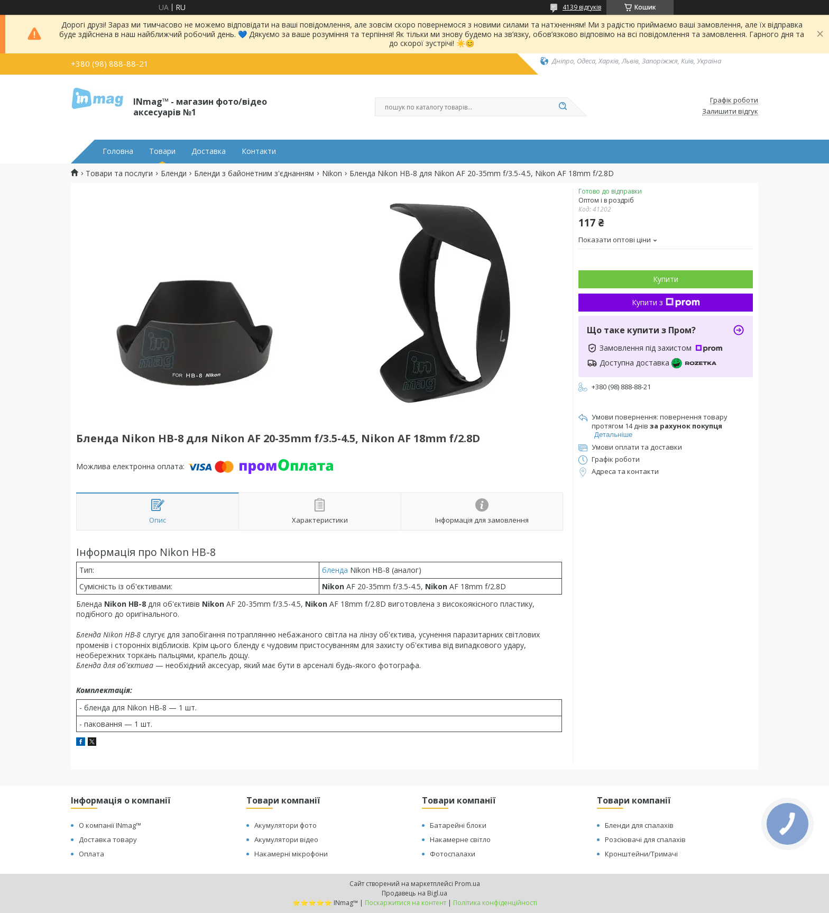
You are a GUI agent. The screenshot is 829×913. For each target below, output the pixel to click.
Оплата (91, 854)
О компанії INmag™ (110, 825)
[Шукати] (562, 106)
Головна (118, 151)
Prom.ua (467, 883)
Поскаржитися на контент (405, 902)
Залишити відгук (730, 111)
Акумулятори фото (285, 825)
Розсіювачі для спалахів (645, 839)
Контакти (259, 151)
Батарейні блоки (458, 825)
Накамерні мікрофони (291, 854)
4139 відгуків (582, 7)
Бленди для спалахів (639, 825)
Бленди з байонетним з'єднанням (254, 173)
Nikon (332, 173)
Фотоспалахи (452, 854)
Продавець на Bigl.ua (414, 893)
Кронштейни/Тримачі (641, 854)
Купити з (666, 302)
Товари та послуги (119, 173)
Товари (162, 151)
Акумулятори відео (286, 839)
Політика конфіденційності (495, 902)
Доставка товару (108, 839)
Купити (665, 279)
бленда (335, 570)
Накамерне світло (460, 839)
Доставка (208, 151)
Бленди (174, 173)
